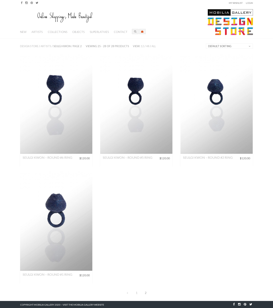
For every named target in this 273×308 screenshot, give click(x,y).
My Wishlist (236, 3)
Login (249, 3)
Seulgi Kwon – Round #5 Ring (127, 157)
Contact (120, 32)
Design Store (29, 46)
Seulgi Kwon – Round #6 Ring (47, 157)
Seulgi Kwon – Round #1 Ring (47, 274)
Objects (78, 32)
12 (142, 46)
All (154, 46)
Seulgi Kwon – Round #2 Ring (208, 157)
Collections (57, 32)
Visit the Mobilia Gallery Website (83, 304)
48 (147, 46)
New (23, 32)
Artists (37, 32)
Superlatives (99, 32)
